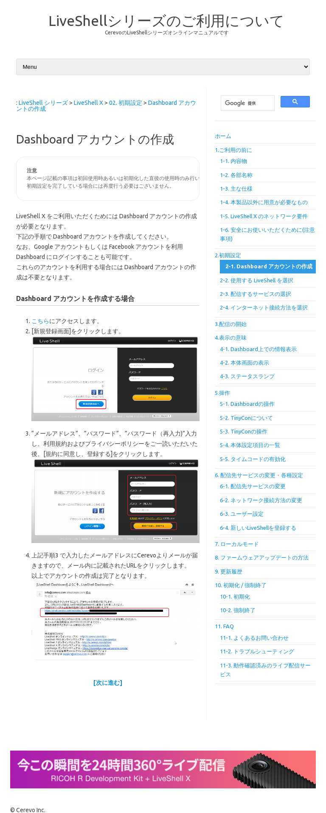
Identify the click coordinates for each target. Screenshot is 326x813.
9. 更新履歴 (228, 571)
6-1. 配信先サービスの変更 (253, 486)
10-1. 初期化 (235, 596)
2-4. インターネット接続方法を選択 (264, 307)
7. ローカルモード (237, 544)
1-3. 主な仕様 (236, 188)
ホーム (223, 136)
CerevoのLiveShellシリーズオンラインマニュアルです (167, 32)
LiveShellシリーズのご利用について (166, 20)
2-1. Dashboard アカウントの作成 (268, 266)
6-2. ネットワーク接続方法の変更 (261, 500)
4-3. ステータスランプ (247, 376)
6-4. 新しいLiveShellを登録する (258, 528)
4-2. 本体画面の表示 (244, 363)
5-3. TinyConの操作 (243, 431)
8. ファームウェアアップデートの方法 (262, 557)
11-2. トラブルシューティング (257, 651)
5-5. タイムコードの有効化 (253, 459)
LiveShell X (88, 102)
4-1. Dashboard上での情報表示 (258, 349)
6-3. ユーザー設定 (242, 514)
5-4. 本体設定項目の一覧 (250, 445)
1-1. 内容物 (233, 161)
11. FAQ (224, 626)
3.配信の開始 (231, 324)
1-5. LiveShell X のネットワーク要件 (264, 216)
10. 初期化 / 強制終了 (241, 585)
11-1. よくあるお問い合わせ (254, 638)
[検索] (247, 103)
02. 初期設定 (125, 102)
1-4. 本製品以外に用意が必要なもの (264, 202)
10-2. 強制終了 (238, 610)
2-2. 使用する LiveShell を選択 (256, 280)
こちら (40, 321)
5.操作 (222, 393)
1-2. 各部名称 (236, 175)
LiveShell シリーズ (43, 102)
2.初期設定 (228, 255)
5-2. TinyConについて (246, 418)
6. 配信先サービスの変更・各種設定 (259, 475)
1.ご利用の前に (233, 150)
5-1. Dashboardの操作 (247, 404)
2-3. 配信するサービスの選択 (255, 294)
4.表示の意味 (231, 337)
